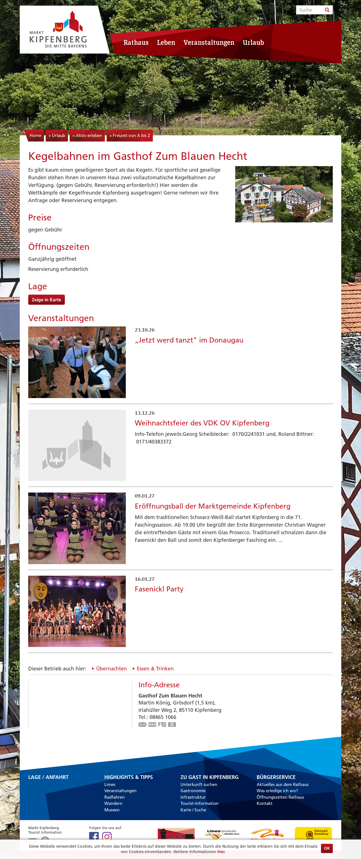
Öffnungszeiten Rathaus (280, 797)
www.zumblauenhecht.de (152, 725)
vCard (162, 725)
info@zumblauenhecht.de (142, 725)
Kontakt (264, 803)
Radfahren (114, 797)
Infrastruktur (193, 797)
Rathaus (136, 42)
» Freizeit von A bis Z (129, 135)
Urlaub (253, 42)
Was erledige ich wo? (277, 790)
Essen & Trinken (155, 668)
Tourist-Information (199, 803)
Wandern (113, 803)
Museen (112, 809)
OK (327, 848)
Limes (109, 784)
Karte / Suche (193, 809)
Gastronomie (193, 790)
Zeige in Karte (46, 299)
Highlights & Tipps (128, 777)
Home (35, 135)
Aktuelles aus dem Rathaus (283, 784)
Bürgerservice (276, 777)
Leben (166, 42)
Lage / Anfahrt (48, 777)
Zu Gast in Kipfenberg (209, 777)
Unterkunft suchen (198, 784)
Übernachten (111, 668)
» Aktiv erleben (87, 135)
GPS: (172, 725)
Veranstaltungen (209, 42)
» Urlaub (57, 135)
